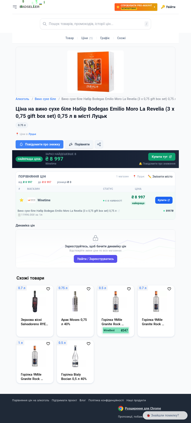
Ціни (87, 38)
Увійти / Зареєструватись (95, 259)
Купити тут (162, 156)
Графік (105, 38)
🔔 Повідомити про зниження (157, 163)
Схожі (121, 38)
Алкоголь (24, 99)
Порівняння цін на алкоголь (30, 400)
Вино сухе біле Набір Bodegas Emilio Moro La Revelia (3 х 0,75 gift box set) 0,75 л (67, 210)
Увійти (168, 7)
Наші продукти (136, 400)
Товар (69, 38)
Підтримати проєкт (64, 400)
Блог (83, 400)
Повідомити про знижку (39, 144)
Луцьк (32, 134)
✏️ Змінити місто (160, 176)
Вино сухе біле (47, 99)
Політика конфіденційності (106, 400)
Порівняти (79, 144)
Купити (164, 200)
